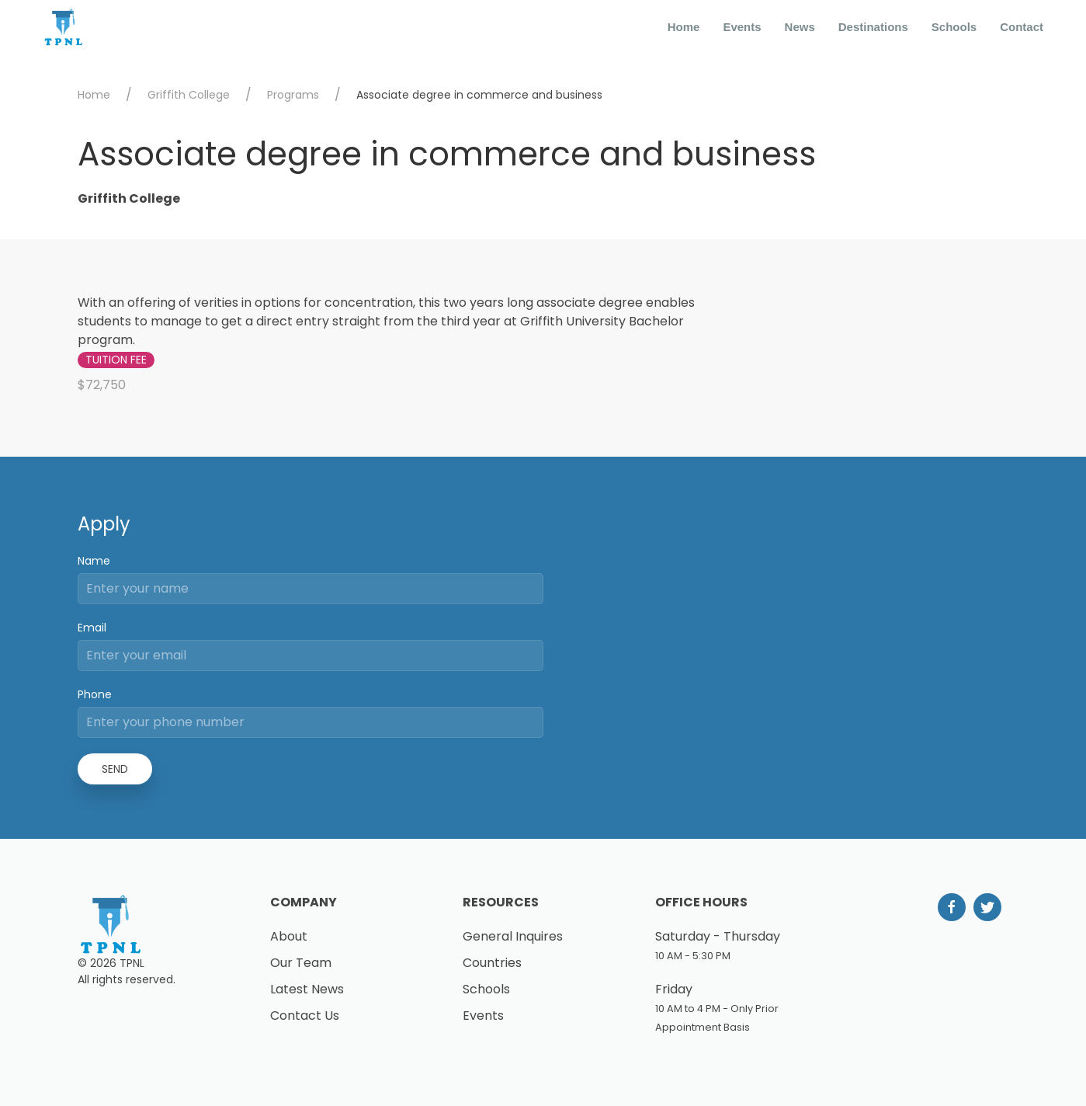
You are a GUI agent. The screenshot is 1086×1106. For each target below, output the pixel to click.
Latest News (307, 989)
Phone (95, 694)
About (288, 936)
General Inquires (513, 936)
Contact (1021, 26)
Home (684, 26)
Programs (293, 95)
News (800, 26)
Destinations (873, 26)
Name (94, 561)
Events (742, 26)
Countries (492, 963)
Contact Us (304, 1015)
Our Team (300, 963)
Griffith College (188, 95)
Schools (954, 26)
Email (92, 627)
